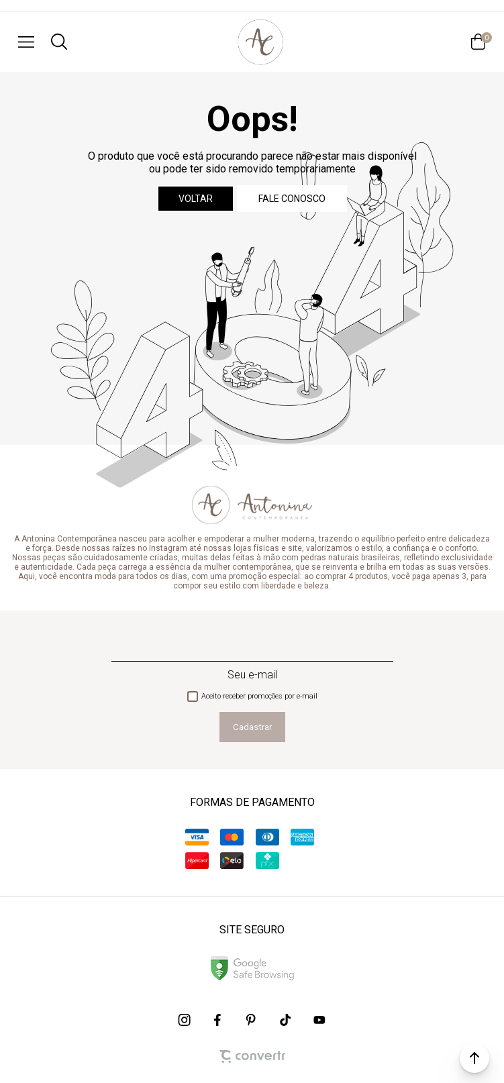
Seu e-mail (252, 674)
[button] (474, 1058)
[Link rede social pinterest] (252, 1020)
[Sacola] (478, 42)
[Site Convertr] (252, 1057)
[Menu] (26, 42)
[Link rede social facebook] (219, 1020)
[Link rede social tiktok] (286, 1020)
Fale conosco (291, 198)
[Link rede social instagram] (185, 1020)
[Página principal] (260, 41)
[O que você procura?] (59, 42)
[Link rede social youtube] (319, 1020)
